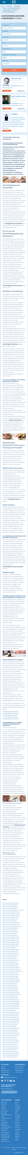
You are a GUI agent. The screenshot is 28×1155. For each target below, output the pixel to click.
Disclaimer (8, 1147)
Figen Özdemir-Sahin (18, 96)
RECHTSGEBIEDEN (6, 1100)
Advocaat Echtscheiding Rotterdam (11, 1021)
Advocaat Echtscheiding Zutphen (10, 1055)
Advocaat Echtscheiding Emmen (10, 951)
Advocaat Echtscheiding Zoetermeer (11, 1053)
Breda (16, 1113)
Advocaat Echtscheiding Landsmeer (11, 992)
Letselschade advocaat (6, 1127)
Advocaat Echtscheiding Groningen (11, 963)
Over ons (3, 1066)
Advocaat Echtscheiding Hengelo (10, 976)
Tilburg (16, 1138)
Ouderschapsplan (5, 1134)
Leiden (16, 1131)
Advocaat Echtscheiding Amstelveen (11, 913)
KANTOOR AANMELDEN (9, 1092)
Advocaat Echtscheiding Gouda (10, 962)
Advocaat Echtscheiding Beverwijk (11, 928)
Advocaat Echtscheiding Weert (10, 1044)
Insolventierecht (4, 1122)
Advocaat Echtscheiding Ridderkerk (11, 1014)
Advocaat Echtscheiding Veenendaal (11, 1033)
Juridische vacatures (5, 1072)
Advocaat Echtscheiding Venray (10, 1039)
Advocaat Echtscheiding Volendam (11, 1040)
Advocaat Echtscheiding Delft (10, 933)
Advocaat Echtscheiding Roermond (11, 1017)
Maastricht (17, 1132)
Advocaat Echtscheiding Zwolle (10, 1057)
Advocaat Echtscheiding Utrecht (10, 1032)
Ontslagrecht (4, 1130)
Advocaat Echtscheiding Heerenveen (11, 969)
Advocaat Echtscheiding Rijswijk (10, 1015)
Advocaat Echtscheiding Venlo (10, 1037)
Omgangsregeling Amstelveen (11, 718)
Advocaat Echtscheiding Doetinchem (11, 942)
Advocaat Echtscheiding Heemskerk (11, 967)
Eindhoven (17, 1118)
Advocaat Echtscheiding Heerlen (10, 972)
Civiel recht (3, 1109)
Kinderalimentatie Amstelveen (11, 713)
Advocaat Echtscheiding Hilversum (11, 978)
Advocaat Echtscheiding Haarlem (10, 965)
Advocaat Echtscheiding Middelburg (11, 1001)
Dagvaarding (4, 1113)
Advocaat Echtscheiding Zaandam (11, 1048)
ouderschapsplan (19, 691)
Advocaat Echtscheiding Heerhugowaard (12, 971)
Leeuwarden (18, 1129)
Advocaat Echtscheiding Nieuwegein (11, 1003)
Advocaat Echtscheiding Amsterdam (11, 915)
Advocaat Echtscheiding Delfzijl (10, 935)
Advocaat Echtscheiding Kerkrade (11, 990)
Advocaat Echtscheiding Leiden (10, 996)
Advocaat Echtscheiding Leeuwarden (11, 994)
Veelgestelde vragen (19, 1066)
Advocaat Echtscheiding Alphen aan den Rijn (13, 910)
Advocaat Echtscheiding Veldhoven (11, 1035)
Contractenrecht (4, 1111)
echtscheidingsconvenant (9, 729)
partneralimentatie (8, 489)
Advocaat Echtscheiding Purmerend (11, 1012)
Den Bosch (17, 1114)
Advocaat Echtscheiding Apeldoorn (11, 917)
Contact (7, 90)
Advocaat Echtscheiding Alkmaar (10, 904)
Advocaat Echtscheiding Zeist (10, 1049)
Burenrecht (3, 1107)
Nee (5, 57)
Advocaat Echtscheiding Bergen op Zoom (12, 926)
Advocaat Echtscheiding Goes (10, 958)
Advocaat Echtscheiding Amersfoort (11, 912)
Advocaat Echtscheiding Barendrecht (11, 922)
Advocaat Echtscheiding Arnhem (10, 919)
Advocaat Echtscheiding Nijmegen (11, 1005)
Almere (16, 1104)
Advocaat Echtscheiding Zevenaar (11, 1051)
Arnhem (17, 1111)
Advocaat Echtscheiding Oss (9, 1010)
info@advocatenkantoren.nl (9, 1077)
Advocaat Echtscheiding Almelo (10, 906)
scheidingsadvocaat (10, 356)
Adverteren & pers (19, 1072)
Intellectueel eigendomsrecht (4, 1124)
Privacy (13, 1147)
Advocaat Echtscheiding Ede (9, 947)
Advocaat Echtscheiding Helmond (11, 974)
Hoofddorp (17, 1125)
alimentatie (6, 487)
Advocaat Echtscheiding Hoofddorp (11, 980)
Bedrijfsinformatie (5, 1070)
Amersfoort (17, 1105)
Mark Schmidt (16, 78)
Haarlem (17, 1123)
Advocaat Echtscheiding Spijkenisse (11, 1028)
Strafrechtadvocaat (5, 1137)
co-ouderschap (17, 210)
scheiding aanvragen (13, 631)
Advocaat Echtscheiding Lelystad (10, 997)
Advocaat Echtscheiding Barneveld (11, 924)
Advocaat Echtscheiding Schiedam (11, 1023)
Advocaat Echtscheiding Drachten (11, 946)
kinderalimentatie (20, 489)
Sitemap (14, 1149)
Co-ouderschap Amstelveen (10, 717)
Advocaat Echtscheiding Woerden (10, 1046)
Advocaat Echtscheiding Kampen (10, 987)
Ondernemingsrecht (5, 1132)
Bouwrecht (3, 1105)
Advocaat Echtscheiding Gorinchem (11, 960)
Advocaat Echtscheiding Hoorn (10, 983)
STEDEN (17, 1100)
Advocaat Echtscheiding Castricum (11, 931)
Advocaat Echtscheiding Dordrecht (11, 944)
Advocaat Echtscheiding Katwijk (10, 989)
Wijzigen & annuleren (19, 1070)
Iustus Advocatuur (15, 98)
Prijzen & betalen (19, 1068)
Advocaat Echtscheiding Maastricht (11, 999)
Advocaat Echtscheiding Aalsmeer (11, 903)
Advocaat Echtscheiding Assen (10, 921)
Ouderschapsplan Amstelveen (11, 711)
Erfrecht (3, 1116)
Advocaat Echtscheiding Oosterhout (11, 1008)
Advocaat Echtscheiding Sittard (10, 1024)
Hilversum (17, 1127)
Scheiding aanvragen (5, 1135)
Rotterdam (17, 1136)
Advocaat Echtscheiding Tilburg (10, 1030)
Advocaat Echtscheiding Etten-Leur (11, 955)
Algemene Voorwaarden (21, 1147)
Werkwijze (3, 1068)
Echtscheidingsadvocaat (6, 1114)
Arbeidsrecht (10, 105)
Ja (10, 57)
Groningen (17, 1122)
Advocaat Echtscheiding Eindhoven (11, 949)
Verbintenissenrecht (18, 105)
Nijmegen (17, 1134)
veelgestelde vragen (18, 1152)
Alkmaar (17, 1102)
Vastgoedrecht (4, 1139)
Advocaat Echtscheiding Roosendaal (11, 1019)
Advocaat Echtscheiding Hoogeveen (11, 981)
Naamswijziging (4, 1128)
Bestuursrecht (4, 1104)
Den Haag (17, 1116)
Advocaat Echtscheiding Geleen (10, 956)
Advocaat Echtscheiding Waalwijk (11, 1042)
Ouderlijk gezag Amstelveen (10, 715)
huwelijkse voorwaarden (9, 391)
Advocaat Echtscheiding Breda (10, 929)
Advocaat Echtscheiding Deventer (11, 940)
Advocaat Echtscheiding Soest (10, 1026)
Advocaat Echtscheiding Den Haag (11, 938)
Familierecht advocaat (6, 1118)
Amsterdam (17, 1107)
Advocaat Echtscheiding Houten (10, 985)
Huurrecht (10, 87)
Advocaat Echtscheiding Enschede (11, 953)
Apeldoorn (17, 1109)
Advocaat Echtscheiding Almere (10, 908)
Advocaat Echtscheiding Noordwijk (11, 1006)
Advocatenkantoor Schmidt (16, 80)
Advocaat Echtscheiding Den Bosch (11, 937)
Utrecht (16, 1140)
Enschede (17, 1120)
